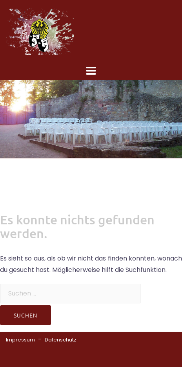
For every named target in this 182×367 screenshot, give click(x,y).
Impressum (20, 339)
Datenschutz (60, 339)
